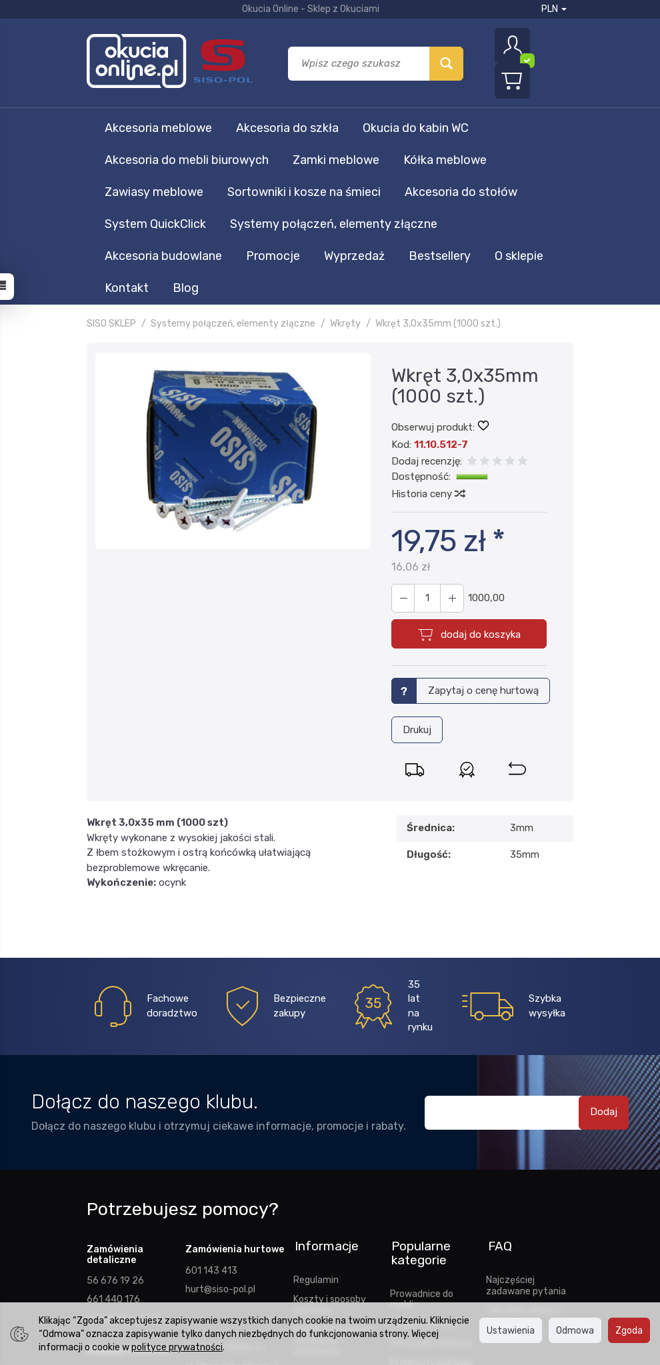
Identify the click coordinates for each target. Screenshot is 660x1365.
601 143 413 (211, 1109)
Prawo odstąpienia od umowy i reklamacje (333, 1176)
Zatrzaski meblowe (431, 1179)
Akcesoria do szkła (287, 128)
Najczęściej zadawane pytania (526, 1121)
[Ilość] (426, 438)
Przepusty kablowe (431, 1197)
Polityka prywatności (320, 1212)
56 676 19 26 (115, 1119)
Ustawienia (511, 1330)
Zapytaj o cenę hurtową (483, 531)
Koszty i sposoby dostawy (329, 1140)
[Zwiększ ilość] (402, 438)
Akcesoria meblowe (158, 128)
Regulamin (316, 1115)
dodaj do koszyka (481, 475)
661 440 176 (113, 1138)
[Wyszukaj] (446, 64)
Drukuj (417, 569)
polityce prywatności (177, 1347)
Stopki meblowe (424, 1159)
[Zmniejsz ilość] (450, 438)
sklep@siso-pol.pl (123, 1157)
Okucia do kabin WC (416, 128)
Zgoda (629, 1330)
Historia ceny (427, 334)
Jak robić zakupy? (525, 1145)
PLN (554, 9)
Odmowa (575, 1330)
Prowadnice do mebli (421, 1135)
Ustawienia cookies (334, 1237)
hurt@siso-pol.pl (220, 1128)
